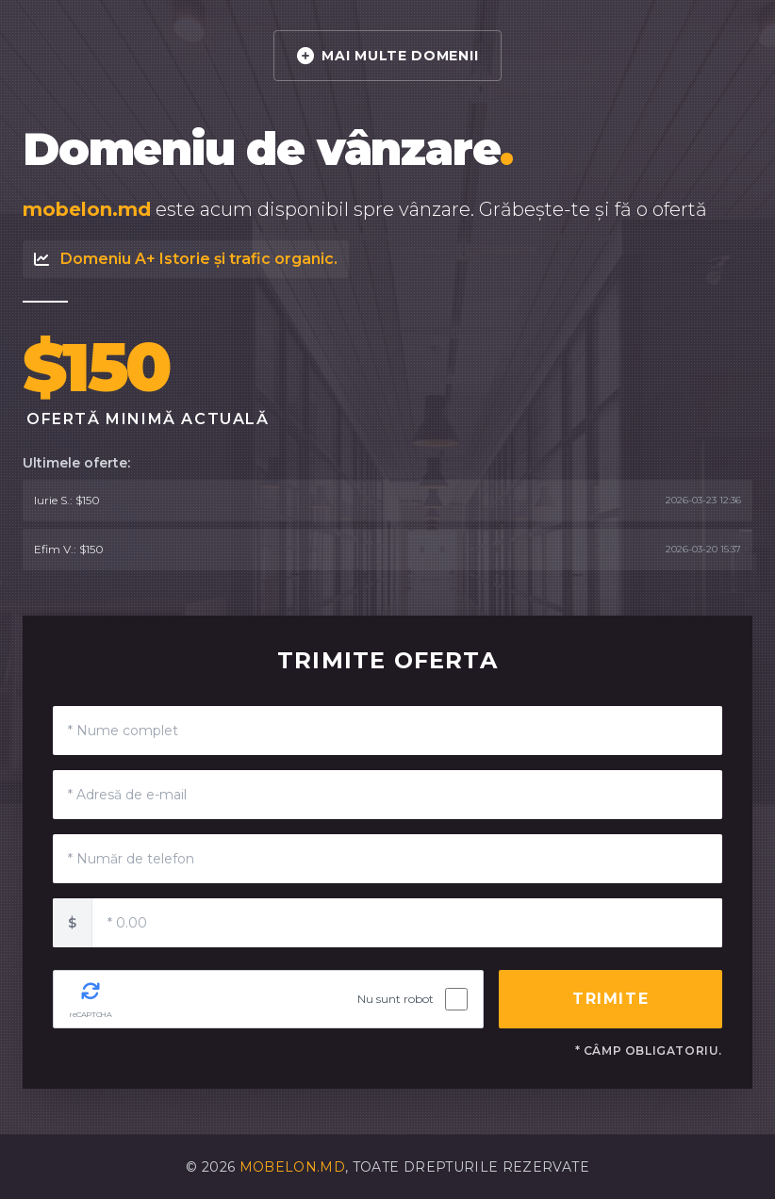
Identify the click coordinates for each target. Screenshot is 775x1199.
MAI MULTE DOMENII (388, 55)
